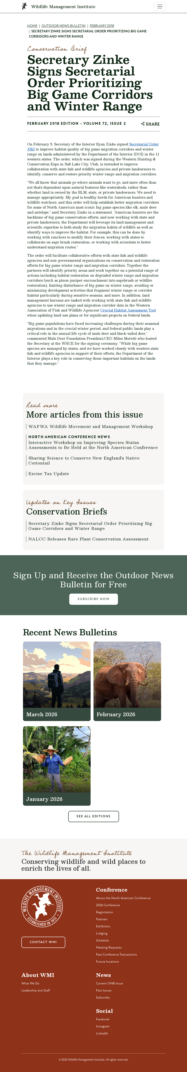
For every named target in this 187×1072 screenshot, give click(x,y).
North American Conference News (69, 437)
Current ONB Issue (109, 983)
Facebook (102, 1019)
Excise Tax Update (48, 473)
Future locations (107, 961)
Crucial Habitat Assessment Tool (128, 310)
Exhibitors (103, 926)
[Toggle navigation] (160, 6)
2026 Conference (108, 905)
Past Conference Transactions (116, 954)
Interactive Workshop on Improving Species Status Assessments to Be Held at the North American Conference (93, 445)
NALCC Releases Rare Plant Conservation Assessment (88, 538)
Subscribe (103, 997)
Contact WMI (43, 942)
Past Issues (104, 990)
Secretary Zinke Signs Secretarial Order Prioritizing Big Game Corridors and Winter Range (90, 526)
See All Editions (93, 816)
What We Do (30, 983)
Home (32, 26)
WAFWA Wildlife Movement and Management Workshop (90, 426)
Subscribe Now (94, 599)
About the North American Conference (123, 898)
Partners (102, 919)
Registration (104, 912)
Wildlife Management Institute (63, 6)
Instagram (102, 1026)
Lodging (101, 933)
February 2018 (102, 26)
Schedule (102, 940)
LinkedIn (102, 1033)
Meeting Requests (109, 947)
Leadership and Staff (35, 990)
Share (153, 124)
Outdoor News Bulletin (63, 26)
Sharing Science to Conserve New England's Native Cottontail (84, 460)
